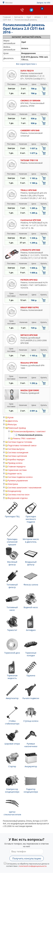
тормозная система (17, 470)
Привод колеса (15, 463)
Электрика (13, 484)
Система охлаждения (18, 452)
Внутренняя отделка (18, 498)
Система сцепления (17, 456)
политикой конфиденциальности (32, 866)
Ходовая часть (15, 473)
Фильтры (12, 424)
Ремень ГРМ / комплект (24, 438)
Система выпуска (16, 449)
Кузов (10, 417)
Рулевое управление (18, 480)
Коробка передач (16, 459)
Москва (9, 2)
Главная (7, 17)
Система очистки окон (18, 494)
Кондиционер (14, 491)
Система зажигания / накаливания (24, 487)
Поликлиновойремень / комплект (29, 431)
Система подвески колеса (20, 477)
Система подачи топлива (20, 442)
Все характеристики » (26, 64)
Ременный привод (17, 428)
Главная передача (16, 466)
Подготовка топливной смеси (22, 445)
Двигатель (13, 421)
